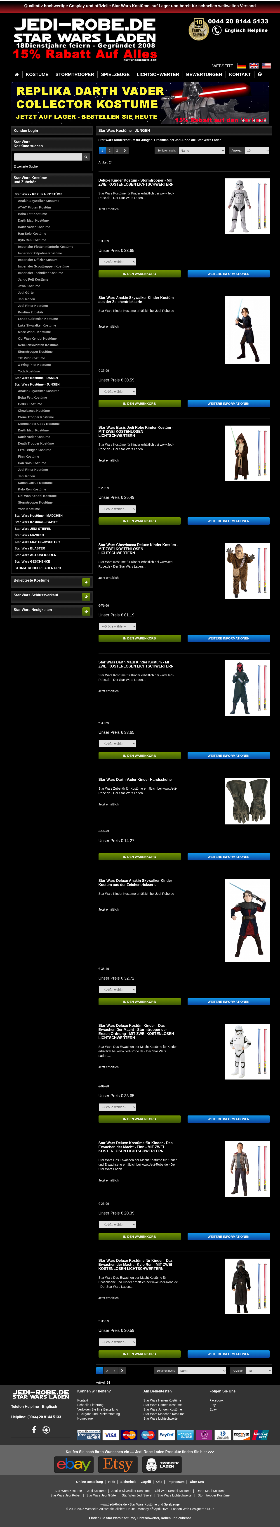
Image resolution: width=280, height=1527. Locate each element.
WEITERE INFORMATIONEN (228, 274)
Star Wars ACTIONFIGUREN (35, 555)
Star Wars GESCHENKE (32, 561)
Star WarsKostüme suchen (28, 144)
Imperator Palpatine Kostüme (40, 253)
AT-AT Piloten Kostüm (34, 207)
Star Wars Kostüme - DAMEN (36, 378)
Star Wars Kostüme (68, 1491)
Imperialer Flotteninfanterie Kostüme (45, 247)
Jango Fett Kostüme (33, 279)
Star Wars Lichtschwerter (161, 1418)
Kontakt (82, 1400)
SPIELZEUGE (115, 74)
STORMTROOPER (75, 74)
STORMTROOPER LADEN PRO (38, 568)
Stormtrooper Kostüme (35, 351)
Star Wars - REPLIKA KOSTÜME (39, 194)
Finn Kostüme (28, 456)
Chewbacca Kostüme (34, 410)
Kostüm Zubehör (30, 312)
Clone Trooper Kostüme (36, 417)
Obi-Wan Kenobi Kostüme (173, 1491)
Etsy (212, 1405)
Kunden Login (26, 131)
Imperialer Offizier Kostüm (38, 260)
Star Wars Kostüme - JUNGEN (37, 384)
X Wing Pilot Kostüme (34, 365)
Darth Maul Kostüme (33, 220)
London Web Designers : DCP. (192, 1509)
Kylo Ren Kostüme (32, 240)
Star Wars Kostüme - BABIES (37, 522)
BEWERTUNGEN (204, 74)
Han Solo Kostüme (32, 233)
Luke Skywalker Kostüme (37, 325)
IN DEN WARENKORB (139, 274)
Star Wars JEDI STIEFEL (33, 528)
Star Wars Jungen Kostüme (162, 1409)
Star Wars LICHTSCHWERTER (37, 542)
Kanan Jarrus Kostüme (35, 483)
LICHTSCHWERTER (158, 74)
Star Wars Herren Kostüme (162, 1400)
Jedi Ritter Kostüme (33, 306)
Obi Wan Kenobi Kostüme (37, 338)
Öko (159, 1482)
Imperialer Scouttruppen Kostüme (43, 266)
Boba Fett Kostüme (32, 214)
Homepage (85, 1418)
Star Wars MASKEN (29, 535)
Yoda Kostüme (29, 371)
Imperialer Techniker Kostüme (40, 273)
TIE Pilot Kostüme (31, 358)
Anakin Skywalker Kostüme (38, 201)
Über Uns (197, 1482)
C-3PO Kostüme (30, 404)
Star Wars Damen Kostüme (162, 1405)
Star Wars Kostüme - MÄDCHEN (39, 515)
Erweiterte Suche (26, 166)
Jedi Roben (26, 299)
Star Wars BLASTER (30, 548)
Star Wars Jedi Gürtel (102, 1495)
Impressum (176, 1482)
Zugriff (146, 1482)
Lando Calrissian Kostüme (38, 319)
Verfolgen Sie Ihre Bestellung (97, 1409)
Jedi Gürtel (26, 292)
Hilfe (111, 1482)
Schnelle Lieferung (90, 1405)
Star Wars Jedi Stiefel (137, 1495)
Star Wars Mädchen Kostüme (163, 1414)
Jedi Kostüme (96, 1491)
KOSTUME (37, 74)
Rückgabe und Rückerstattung (98, 1414)
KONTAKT (240, 74)
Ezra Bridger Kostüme (34, 450)
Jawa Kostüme (29, 286)
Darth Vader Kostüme (34, 227)
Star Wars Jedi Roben (65, 1495)
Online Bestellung (89, 1482)
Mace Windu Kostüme (34, 332)
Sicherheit (128, 1482)
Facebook (216, 1400)
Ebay (213, 1409)
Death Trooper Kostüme (36, 443)
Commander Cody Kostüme (39, 424)
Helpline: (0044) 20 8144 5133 (36, 1417)
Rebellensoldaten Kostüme (38, 345)
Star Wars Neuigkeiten (33, 610)
